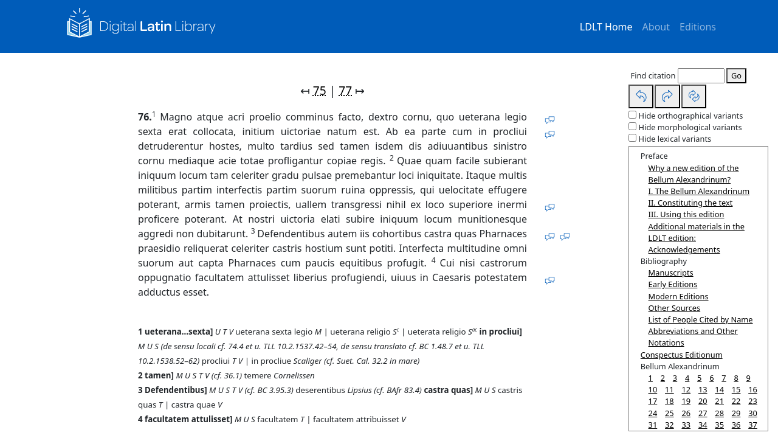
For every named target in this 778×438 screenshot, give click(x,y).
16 (752, 389)
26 (685, 413)
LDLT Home (606, 26)
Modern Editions (679, 296)
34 (702, 424)
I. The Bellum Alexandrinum (699, 191)
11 (669, 389)
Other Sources (675, 307)
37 (752, 424)
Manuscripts (671, 272)
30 (752, 413)
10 (653, 389)
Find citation (653, 75)
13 (702, 389)
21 (719, 400)
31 (653, 424)
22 (736, 400)
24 (653, 413)
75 (319, 90)
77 (345, 90)
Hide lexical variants (675, 138)
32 (669, 424)
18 (669, 400)
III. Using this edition (687, 214)
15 (736, 389)
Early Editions (673, 284)
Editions (698, 26)
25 (669, 413)
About (656, 26)
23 (752, 400)
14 (719, 389)
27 (702, 413)
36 (736, 424)
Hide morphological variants (690, 127)
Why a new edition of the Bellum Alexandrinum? (694, 173)
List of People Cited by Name (701, 319)
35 (719, 424)
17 (653, 400)
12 (685, 389)
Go (736, 75)
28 (719, 413)
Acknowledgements (684, 249)
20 (702, 400)
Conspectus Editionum (682, 354)
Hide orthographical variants (691, 115)
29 (736, 413)
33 (685, 424)
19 (685, 400)
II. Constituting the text (691, 202)
